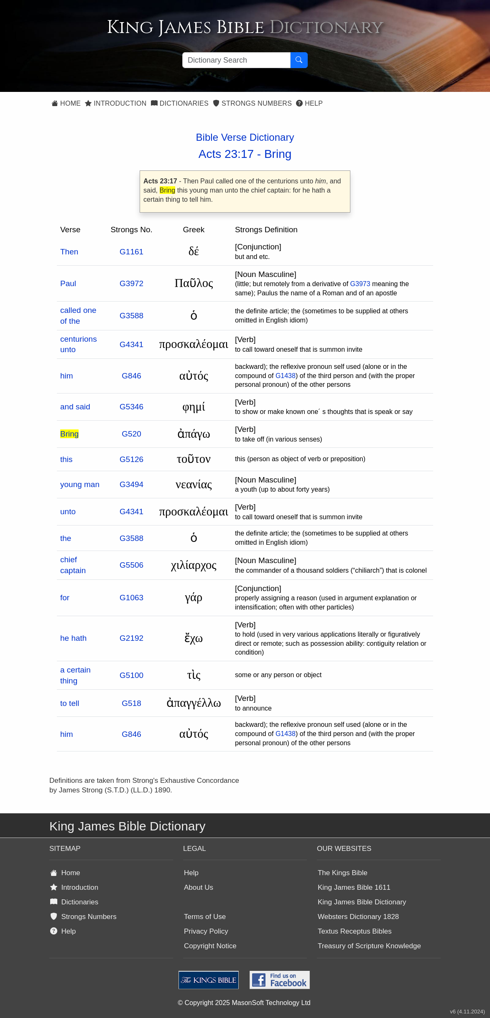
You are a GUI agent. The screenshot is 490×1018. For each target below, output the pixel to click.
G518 (131, 703)
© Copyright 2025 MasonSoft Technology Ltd (244, 1002)
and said (75, 406)
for (64, 597)
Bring (277, 153)
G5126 (131, 459)
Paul (68, 283)
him (66, 375)
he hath (73, 638)
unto (68, 511)
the (65, 538)
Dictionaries (180, 103)
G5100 (131, 675)
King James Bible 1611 (354, 887)
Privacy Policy (206, 931)
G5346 (131, 406)
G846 (131, 375)
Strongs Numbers (252, 103)
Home (66, 103)
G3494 (131, 484)
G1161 (131, 251)
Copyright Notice (210, 946)
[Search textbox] (236, 60)
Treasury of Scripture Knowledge (369, 946)
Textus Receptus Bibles (355, 931)
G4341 (131, 344)
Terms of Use (205, 917)
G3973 (360, 283)
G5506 (131, 565)
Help (309, 103)
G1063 (131, 597)
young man (80, 484)
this (66, 459)
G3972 (131, 283)
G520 (131, 433)
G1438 (286, 375)
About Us (198, 887)
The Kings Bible (343, 873)
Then (69, 251)
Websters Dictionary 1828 (358, 917)
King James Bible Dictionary (362, 902)
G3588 (131, 315)
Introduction (115, 103)
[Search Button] (299, 60)
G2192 (131, 638)
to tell (69, 703)
